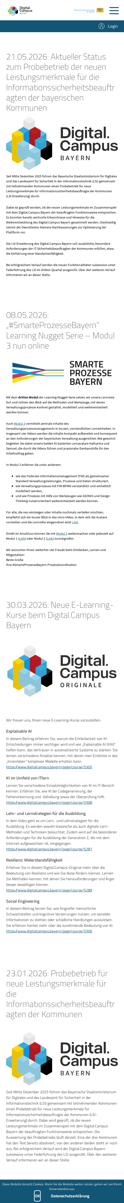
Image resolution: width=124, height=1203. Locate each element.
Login (113, 26)
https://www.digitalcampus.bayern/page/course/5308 (49, 807)
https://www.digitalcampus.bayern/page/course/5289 (49, 894)
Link (75, 527)
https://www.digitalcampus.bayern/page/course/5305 (49, 771)
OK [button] (37, 1196)
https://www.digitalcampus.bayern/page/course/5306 (49, 936)
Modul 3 (19, 428)
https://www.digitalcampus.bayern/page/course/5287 (49, 854)
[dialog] (62, 1191)
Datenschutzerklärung (70, 1196)
